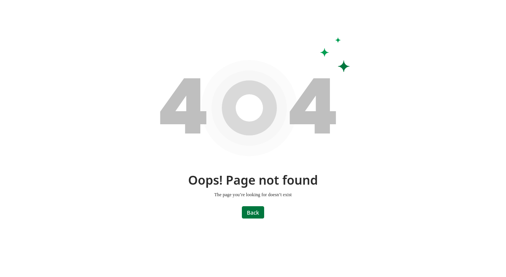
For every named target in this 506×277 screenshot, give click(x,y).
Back (253, 212)
